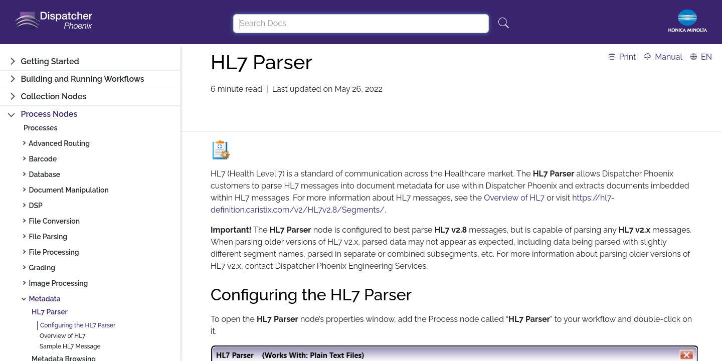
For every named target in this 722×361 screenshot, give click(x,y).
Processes (40, 128)
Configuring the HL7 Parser (77, 325)
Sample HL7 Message (70, 346)
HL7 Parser (50, 312)
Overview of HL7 (63, 335)
